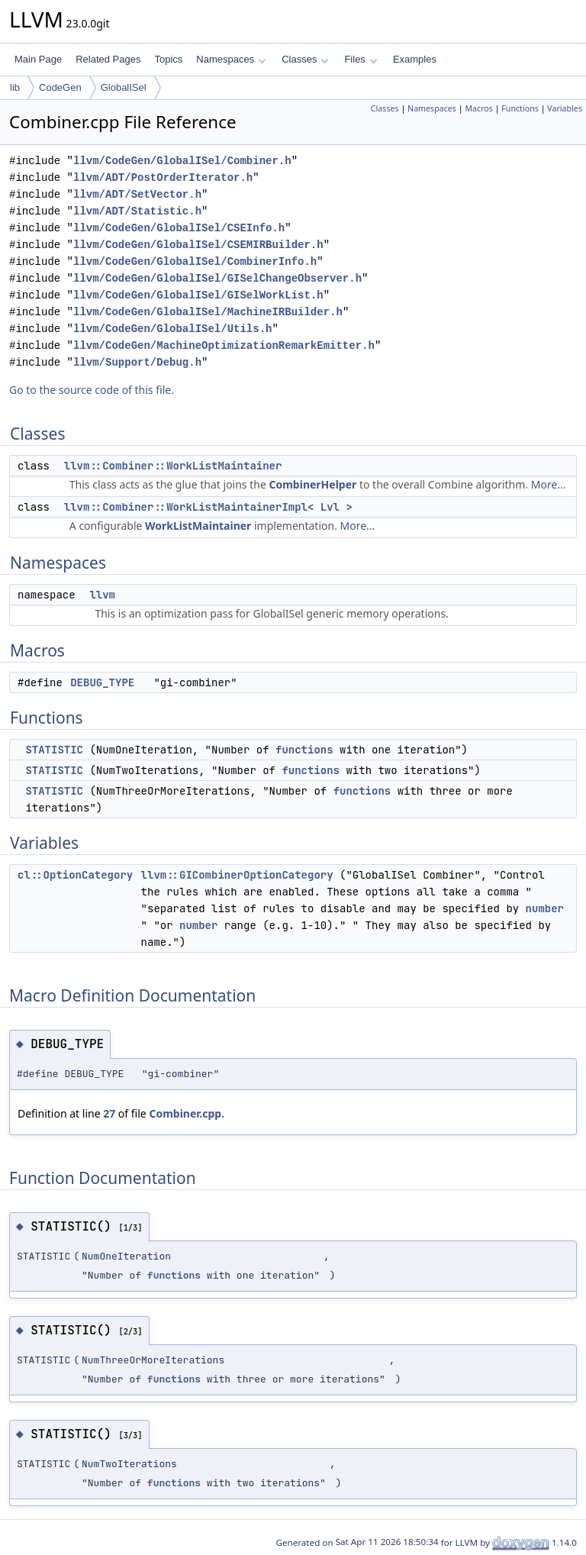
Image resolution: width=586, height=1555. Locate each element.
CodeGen (60, 87)
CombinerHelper (312, 484)
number (545, 908)
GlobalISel (123, 87)
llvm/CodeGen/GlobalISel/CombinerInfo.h (195, 261)
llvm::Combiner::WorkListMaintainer (173, 466)
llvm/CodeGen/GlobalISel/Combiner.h (182, 160)
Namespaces (231, 59)
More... (548, 484)
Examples (414, 59)
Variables (564, 108)
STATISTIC (54, 750)
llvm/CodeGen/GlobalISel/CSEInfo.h (179, 228)
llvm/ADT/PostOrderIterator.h (163, 177)
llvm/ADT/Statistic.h (137, 211)
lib (15, 87)
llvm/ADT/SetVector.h (137, 194)
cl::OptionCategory (75, 875)
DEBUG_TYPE (102, 682)
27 (109, 1113)
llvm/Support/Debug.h (137, 362)
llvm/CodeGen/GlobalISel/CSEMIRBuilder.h (198, 244)
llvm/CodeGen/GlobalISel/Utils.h (172, 328)
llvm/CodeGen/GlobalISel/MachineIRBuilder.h (208, 312)
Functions (520, 108)
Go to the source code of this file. (91, 389)
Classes (305, 59)
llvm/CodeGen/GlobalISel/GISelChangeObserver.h (217, 278)
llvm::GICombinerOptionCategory (237, 875)
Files (360, 59)
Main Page (38, 59)
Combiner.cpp (185, 1113)
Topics (168, 59)
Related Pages (108, 59)
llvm (102, 595)
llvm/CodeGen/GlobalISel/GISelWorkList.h (198, 295)
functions (304, 750)
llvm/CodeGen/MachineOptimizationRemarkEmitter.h (224, 345)
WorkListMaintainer (198, 525)
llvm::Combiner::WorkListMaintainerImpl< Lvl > (208, 507)
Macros (479, 108)
